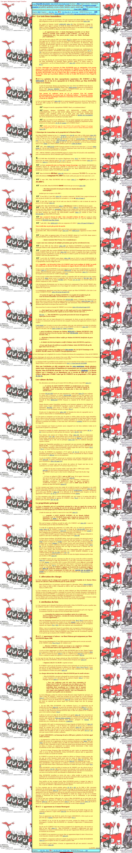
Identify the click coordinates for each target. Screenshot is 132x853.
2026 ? (85, 9)
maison (84, 370)
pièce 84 (76, 435)
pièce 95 (78, 727)
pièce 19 (46, 529)
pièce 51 (88, 383)
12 (60, 160)
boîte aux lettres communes (63, 718)
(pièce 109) (86, 21)
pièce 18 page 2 (80, 198)
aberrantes (49, 407)
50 (58, 123)
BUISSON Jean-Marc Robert (51, 220)
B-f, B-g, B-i (66, 12)
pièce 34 (89, 160)
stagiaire (54, 543)
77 (90, 50)
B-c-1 (54, 565)
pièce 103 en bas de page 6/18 (81, 307)
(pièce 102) (71, 439)
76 (88, 50)
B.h (66, 273)
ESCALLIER (39, 214)
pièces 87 (63, 484)
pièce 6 (54, 828)
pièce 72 (43, 270)
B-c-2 (70, 409)
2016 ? (79, 4)
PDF (39, 12)
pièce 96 (63, 811)
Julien (46, 278)
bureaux (86, 719)
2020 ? (80, 9)
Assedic (60, 541)
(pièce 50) (63, 531)
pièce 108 (67, 258)
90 (86, 730)
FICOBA (60, 279)
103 (54, 499)
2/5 (74, 279)
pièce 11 (45, 162)
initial (57, 142)
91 (88, 730)
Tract (75, 9)
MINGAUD (40, 81)
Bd (85, 278)
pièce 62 (65, 836)
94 (56, 769)
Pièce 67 (80, 759)
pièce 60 (60, 173)
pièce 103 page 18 (62, 140)
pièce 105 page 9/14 (56, 461)
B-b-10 (82, 655)
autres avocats (73, 87)
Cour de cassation (91, 14)
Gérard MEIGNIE (59, 14)
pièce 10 (80, 653)
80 (88, 430)
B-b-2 (80, 678)
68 (67, 170)
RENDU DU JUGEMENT (85, 115)
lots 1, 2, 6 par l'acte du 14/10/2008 (77, 363)
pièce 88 (83, 523)
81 (90, 430)
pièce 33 (42, 840)
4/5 (79, 279)
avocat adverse (80, 139)
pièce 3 (61, 206)
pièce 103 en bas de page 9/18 (60, 292)
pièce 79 (59, 139)
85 (50, 436)
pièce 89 (77, 535)
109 (52, 499)
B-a (53, 625)
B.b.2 (76, 158)
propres (64, 123)
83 (81, 432)
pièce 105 (93, 135)
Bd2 (91, 278)
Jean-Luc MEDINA (53, 89)
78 (40, 52)
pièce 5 (60, 653)
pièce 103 (65, 230)
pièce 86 (45, 459)
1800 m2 (79, 438)
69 (73, 135)
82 (40, 432)
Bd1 (87, 278)
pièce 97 (42, 813)
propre (55, 518)
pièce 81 (72, 478)
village (45, 143)
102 (57, 499)
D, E (73, 12)
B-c (53, 12)
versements (58, 209)
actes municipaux (78, 366)
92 (91, 730)
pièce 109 (72, 63)
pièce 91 (54, 556)
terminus (79, 421)
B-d (56, 12)
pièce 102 (63, 252)
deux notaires (69, 349)
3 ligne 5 (65, 328)
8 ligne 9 (70, 328)
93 (53, 769)
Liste (76, 12)
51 (60, 123)
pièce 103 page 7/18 (87, 301)
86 (53, 436)
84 (71, 135)
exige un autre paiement (80, 14)
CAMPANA (69, 721)
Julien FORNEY (88, 584)
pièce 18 (58, 196)
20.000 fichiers (78, 490)
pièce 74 (69, 24)
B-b (50, 12)
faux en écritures (85, 571)
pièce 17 (78, 212)
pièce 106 (82, 185)
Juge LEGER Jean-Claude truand (60, 4)
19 (56, 123)
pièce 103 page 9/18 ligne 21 (86, 223)
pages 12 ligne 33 (57, 328)
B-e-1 (40, 64)
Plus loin (41, 314)
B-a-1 (78, 667)
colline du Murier (76, 143)
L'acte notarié (39, 325)
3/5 (76, 279)
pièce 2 (74, 179)
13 (63, 160)
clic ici (98, 848)
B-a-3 (68, 39)
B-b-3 (58, 712)
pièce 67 (83, 659)
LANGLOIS (62, 24)
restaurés (63, 135)
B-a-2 (77, 620)
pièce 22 (51, 203)
